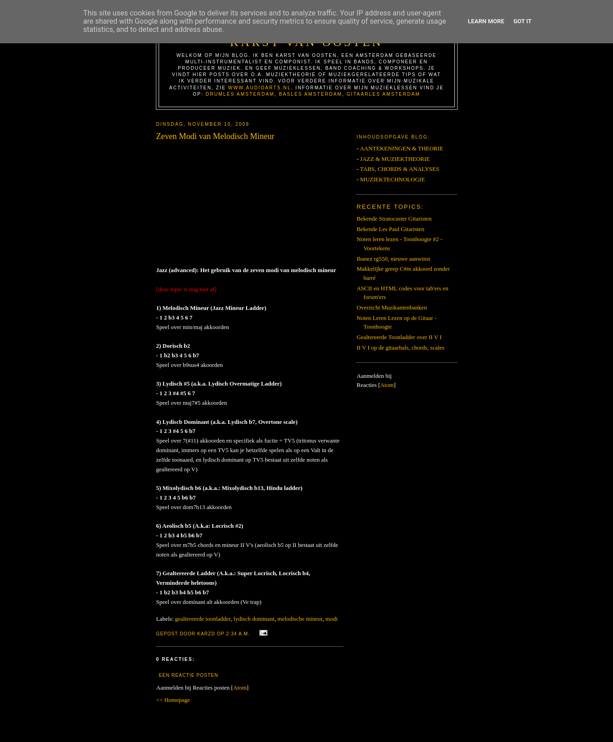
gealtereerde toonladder (203, 618)
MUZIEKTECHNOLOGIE (392, 179)
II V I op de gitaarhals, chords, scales (401, 347)
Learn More (486, 21)
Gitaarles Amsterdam (383, 94)
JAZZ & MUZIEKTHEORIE (395, 158)
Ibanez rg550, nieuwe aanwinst (393, 258)
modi (331, 618)
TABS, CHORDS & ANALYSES (399, 168)
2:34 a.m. (239, 633)
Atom (240, 687)
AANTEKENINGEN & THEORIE (401, 148)
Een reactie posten (188, 675)
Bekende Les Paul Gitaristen (390, 229)
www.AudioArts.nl (259, 87)
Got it (522, 21)
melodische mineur (300, 618)
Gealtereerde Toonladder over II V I (399, 337)
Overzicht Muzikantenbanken (392, 307)
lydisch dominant (253, 618)
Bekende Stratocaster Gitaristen (394, 218)
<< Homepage (173, 699)
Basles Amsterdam (310, 94)
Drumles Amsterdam (240, 94)
